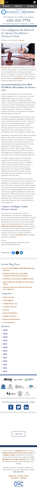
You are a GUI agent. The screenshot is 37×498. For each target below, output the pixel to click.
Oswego (15, 459)
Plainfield (22, 459)
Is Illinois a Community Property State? (18, 279)
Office (31, 6)
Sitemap (23, 478)
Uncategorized (9, 322)
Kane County (27, 453)
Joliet (32, 457)
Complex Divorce (10, 307)
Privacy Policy (23, 476)
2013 (4, 371)
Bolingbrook (7, 459)
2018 (4, 354)
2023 (4, 337)
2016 (4, 361)
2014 (4, 368)
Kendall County (9, 455)
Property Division (9, 316)
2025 (4, 330)
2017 (4, 358)
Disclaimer (15, 478)
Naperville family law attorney (12, 226)
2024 (4, 334)
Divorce (21, 40)
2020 (4, 347)
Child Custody (8, 297)
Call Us (6, 6)
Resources (12, 476)
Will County (18, 453)
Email (18, 6)
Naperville (19, 451)
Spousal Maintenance (11, 319)
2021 (4, 344)
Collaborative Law (10, 304)
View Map (18, 434)
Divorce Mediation (10, 313)
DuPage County (7, 453)
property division (19, 78)
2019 (4, 351)
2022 (4, 341)
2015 (4, 365)
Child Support (8, 300)
